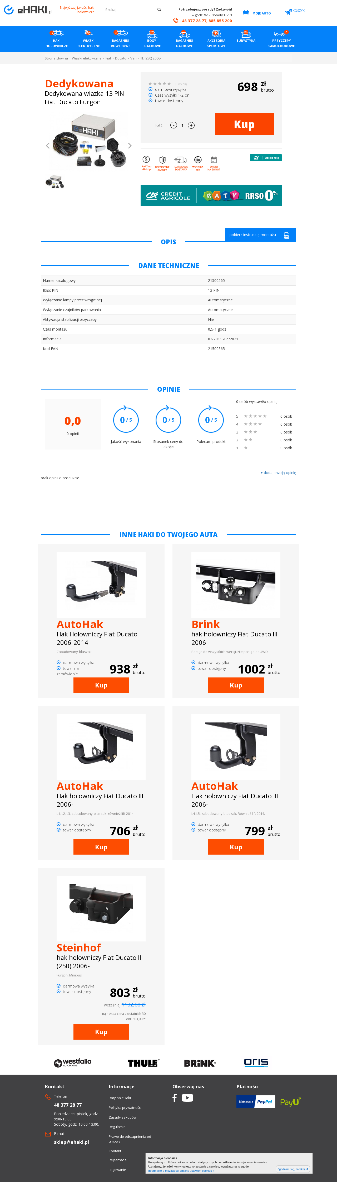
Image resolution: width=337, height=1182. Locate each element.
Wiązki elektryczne (87, 58)
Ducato (120, 58)
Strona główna (56, 58)
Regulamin (117, 1126)
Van (133, 58)
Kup (244, 124)
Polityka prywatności (125, 1107)
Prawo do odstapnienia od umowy (130, 1139)
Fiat (108, 58)
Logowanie (117, 1169)
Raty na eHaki (120, 1097)
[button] (48, 146)
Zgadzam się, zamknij (292, 1169)
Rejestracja (118, 1160)
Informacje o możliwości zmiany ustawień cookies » (181, 1170)
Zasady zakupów (122, 1117)
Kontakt (115, 1151)
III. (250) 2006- (151, 58)
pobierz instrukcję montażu (260, 235)
